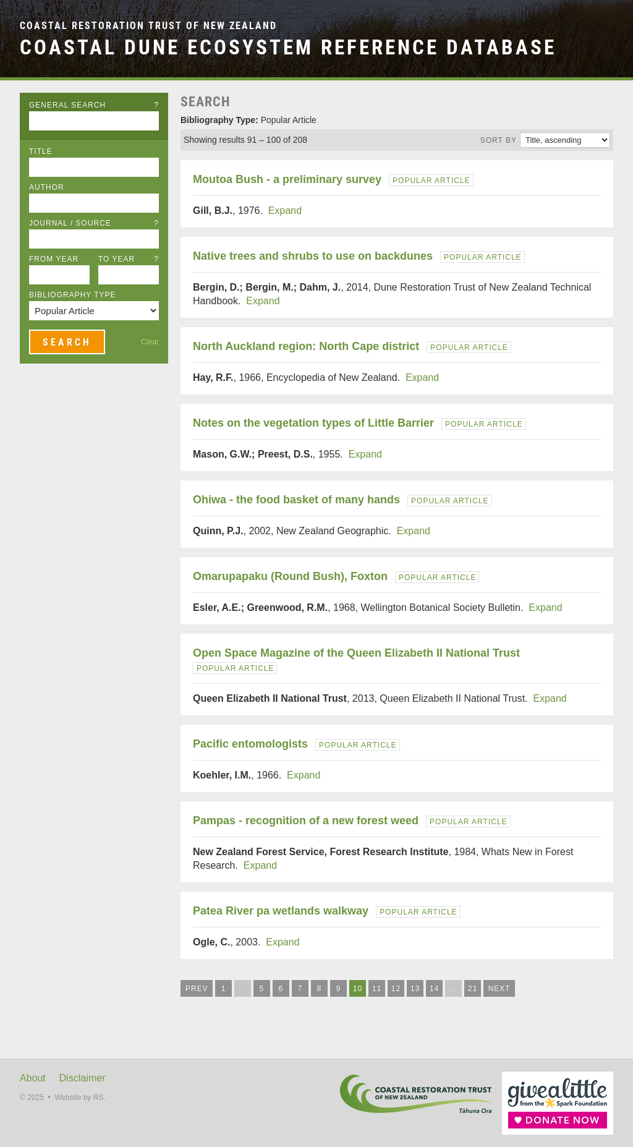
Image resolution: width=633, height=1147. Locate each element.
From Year (54, 259)
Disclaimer (82, 1078)
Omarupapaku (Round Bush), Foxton (290, 576)
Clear (150, 342)
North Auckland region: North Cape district (306, 346)
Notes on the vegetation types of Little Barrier (313, 423)
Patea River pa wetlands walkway (280, 911)
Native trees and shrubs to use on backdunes (313, 256)
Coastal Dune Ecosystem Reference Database (288, 47)
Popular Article (431, 180)
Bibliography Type (72, 295)
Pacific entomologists (250, 744)
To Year (128, 259)
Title (41, 151)
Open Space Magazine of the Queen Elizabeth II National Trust (356, 653)
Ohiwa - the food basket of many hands (296, 499)
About (33, 1078)
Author (46, 187)
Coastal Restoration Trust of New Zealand (148, 26)
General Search (94, 105)
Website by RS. (79, 1097)
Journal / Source (94, 223)
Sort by (498, 140)
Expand (285, 210)
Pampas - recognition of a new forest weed (305, 820)
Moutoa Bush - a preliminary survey (287, 179)
